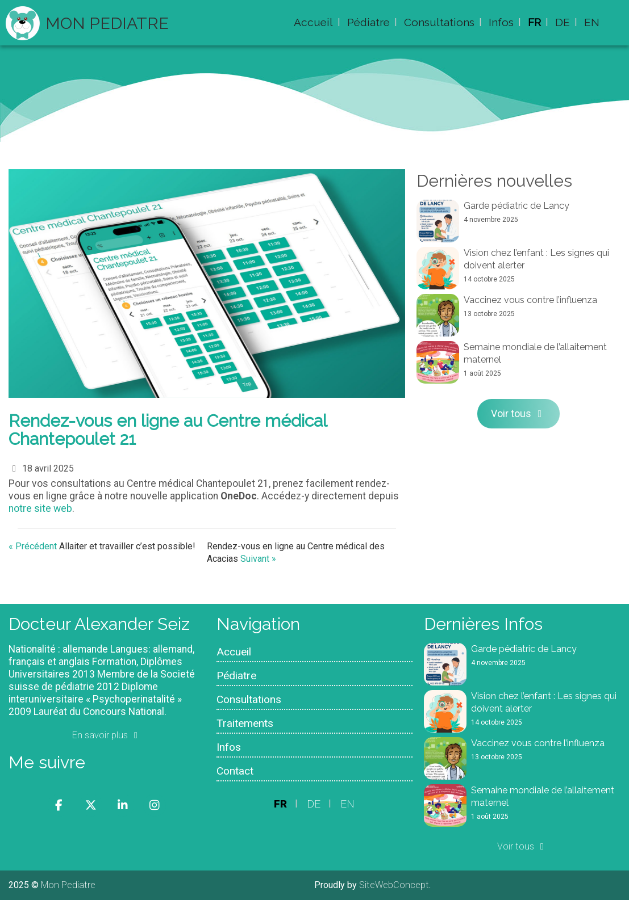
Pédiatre (368, 22)
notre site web (40, 508)
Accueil (313, 22)
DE (562, 22)
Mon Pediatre (107, 23)
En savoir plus (106, 735)
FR (534, 22)
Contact (234, 770)
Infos (501, 22)
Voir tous (518, 413)
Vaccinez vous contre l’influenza (530, 300)
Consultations (439, 22)
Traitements (244, 723)
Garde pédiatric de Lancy (516, 205)
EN (591, 22)
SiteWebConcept (394, 885)
